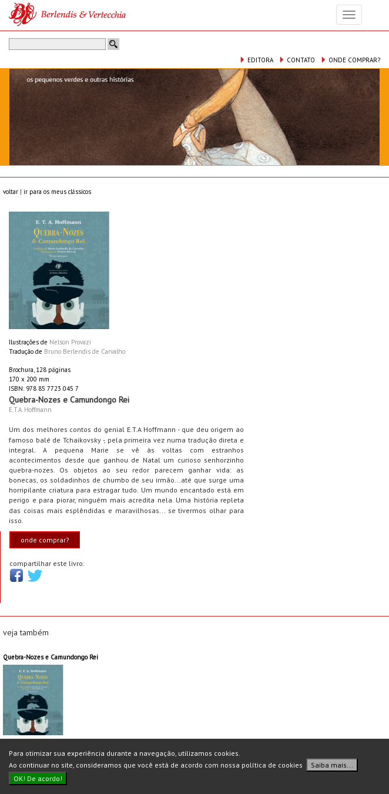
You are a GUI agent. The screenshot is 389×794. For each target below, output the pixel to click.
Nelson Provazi (70, 342)
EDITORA (256, 60)
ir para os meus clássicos (57, 191)
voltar (10, 191)
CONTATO (297, 60)
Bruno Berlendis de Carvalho (84, 351)
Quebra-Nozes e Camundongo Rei (50, 657)
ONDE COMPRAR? (350, 60)
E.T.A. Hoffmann (30, 410)
